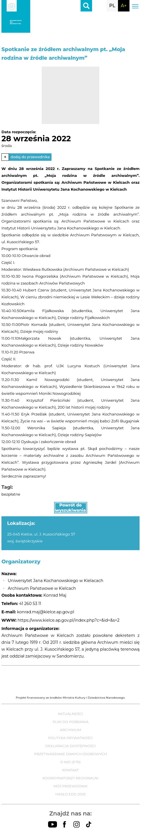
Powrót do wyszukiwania (70, 507)
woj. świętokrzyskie (25, 541)
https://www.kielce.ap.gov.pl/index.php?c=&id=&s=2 (68, 620)
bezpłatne (10, 494)
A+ (124, 5)
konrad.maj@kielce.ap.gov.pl (45, 611)
